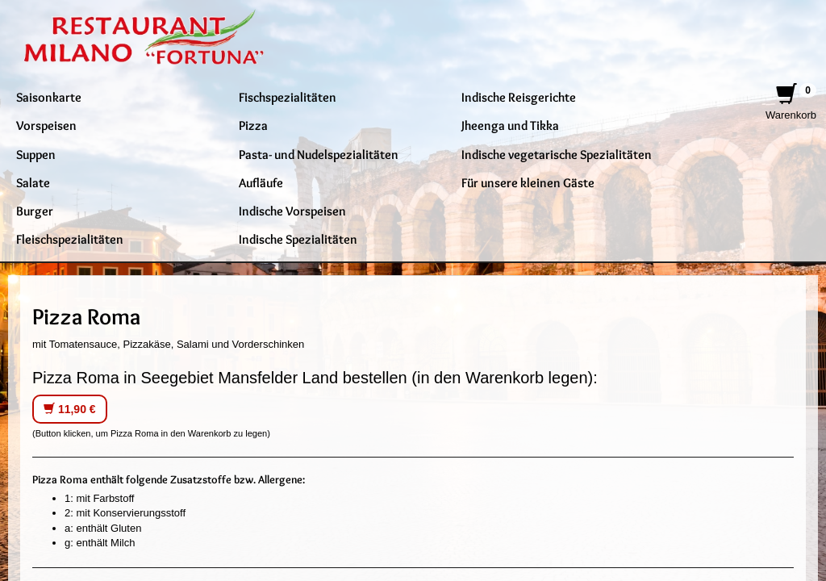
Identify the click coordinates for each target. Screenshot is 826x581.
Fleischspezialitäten (69, 239)
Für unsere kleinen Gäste (527, 182)
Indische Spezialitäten (298, 239)
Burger (34, 211)
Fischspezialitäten (287, 97)
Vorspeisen (46, 125)
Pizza (253, 125)
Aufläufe (261, 182)
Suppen (36, 154)
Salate (33, 182)
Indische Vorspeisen (292, 211)
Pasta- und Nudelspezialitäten (318, 154)
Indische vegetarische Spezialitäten (556, 154)
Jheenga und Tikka (510, 125)
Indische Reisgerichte (518, 97)
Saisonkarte (48, 97)
